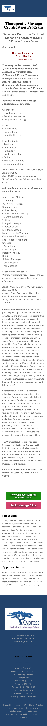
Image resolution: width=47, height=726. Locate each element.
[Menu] (42, 3)
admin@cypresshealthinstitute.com (23, 645)
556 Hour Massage (23, 662)
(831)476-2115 (23, 650)
